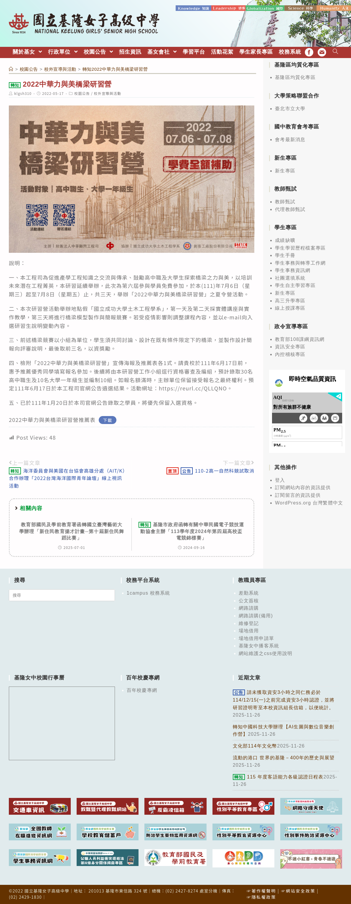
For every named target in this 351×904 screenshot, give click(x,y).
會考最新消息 (290, 139)
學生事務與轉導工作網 (300, 262)
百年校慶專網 (142, 689)
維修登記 (249, 622)
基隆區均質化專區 (295, 77)
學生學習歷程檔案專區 (300, 247)
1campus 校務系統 (148, 592)
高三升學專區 (290, 300)
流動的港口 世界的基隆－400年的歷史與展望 (284, 757)
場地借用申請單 (256, 637)
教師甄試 (285, 201)
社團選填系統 (290, 277)
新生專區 (285, 170)
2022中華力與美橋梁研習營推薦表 (52, 419)
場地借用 (249, 630)
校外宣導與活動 (107, 92)
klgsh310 (23, 92)
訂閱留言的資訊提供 (298, 494)
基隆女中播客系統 (259, 645)
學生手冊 (285, 255)
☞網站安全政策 (298, 890)
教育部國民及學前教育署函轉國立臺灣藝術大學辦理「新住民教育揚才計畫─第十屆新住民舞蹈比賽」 (71, 531)
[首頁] (11, 68)
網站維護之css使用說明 (265, 652)
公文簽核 (249, 600)
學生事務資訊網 (292, 270)
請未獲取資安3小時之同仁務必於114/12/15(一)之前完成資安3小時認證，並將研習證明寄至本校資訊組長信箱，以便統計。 (284, 699)
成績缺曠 (285, 239)
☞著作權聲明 (261, 890)
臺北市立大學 (290, 107)
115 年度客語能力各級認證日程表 (278, 776)
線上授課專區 (290, 307)
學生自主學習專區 (295, 285)
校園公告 (82, 92)
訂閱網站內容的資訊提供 (303, 487)
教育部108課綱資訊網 (299, 338)
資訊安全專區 (290, 346)
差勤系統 (249, 592)
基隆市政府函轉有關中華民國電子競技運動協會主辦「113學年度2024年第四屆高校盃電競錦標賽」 (191, 531)
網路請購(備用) (256, 615)
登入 (280, 479)
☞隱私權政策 (261, 896)
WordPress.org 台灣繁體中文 (309, 502)
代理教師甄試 (290, 208)
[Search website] (335, 51)
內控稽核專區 (290, 353)
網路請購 (249, 607)
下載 (107, 419)
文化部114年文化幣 (255, 745)
